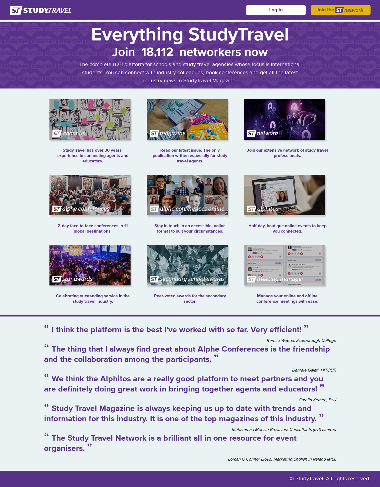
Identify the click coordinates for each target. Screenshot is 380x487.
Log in (276, 10)
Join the (340, 10)
